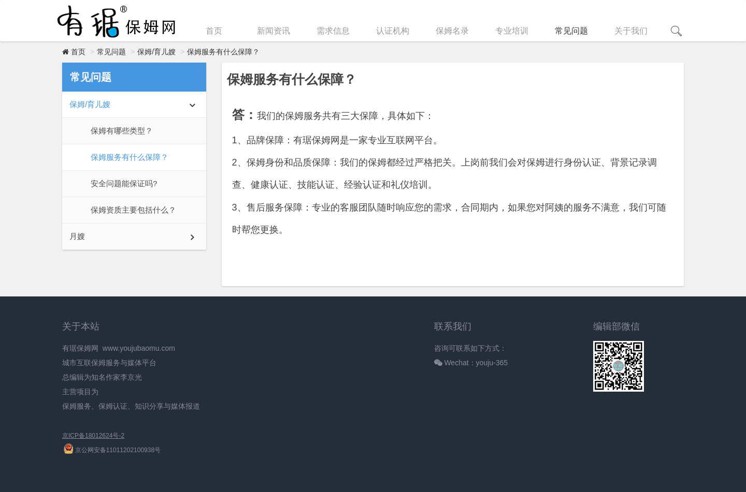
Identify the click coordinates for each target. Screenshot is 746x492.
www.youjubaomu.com (139, 348)
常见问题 (571, 30)
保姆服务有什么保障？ (223, 52)
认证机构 (392, 30)
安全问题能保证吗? (124, 183)
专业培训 (511, 30)
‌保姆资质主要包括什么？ (133, 209)
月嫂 (77, 236)
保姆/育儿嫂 (156, 52)
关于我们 (631, 30)
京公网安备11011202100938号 (112, 450)
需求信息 (333, 30)
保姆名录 (452, 30)
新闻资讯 (273, 30)
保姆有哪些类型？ (122, 130)
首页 (214, 30)
